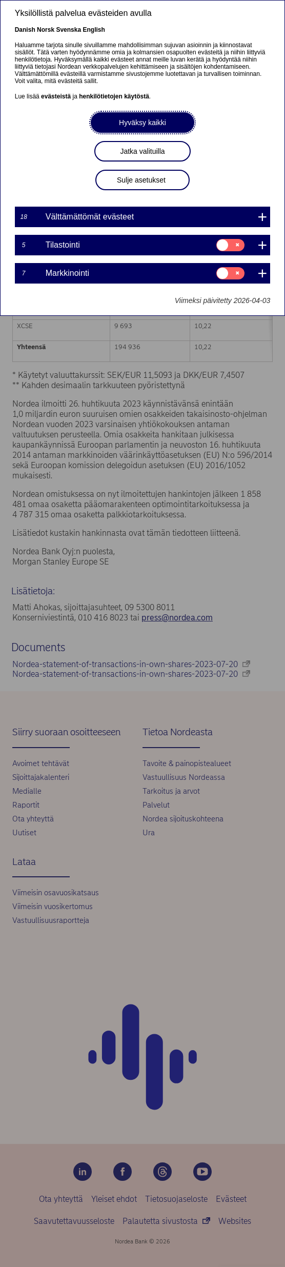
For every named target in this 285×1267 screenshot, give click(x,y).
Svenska (68, 29)
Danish (25, 29)
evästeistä (56, 96)
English (94, 29)
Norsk (45, 29)
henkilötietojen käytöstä (114, 96)
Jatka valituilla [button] (142, 151)
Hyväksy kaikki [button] (142, 122)
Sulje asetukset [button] (141, 180)
